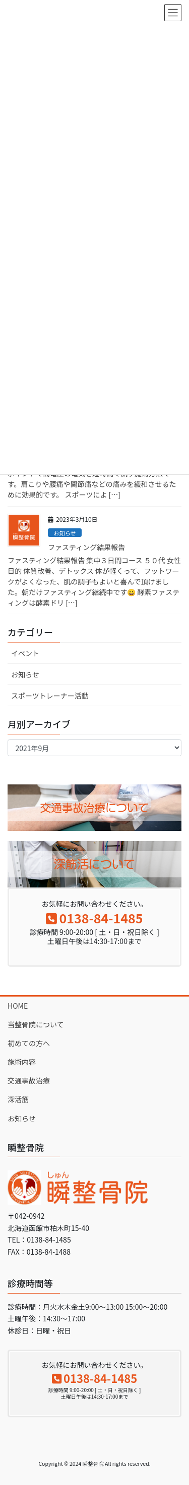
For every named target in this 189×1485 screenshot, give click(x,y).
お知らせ (64, 533)
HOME (18, 1006)
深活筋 (18, 1099)
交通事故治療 (29, 1080)
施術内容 (22, 1062)
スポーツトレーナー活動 (50, 695)
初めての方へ (29, 1043)
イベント (25, 653)
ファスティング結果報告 (86, 547)
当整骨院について (36, 1024)
